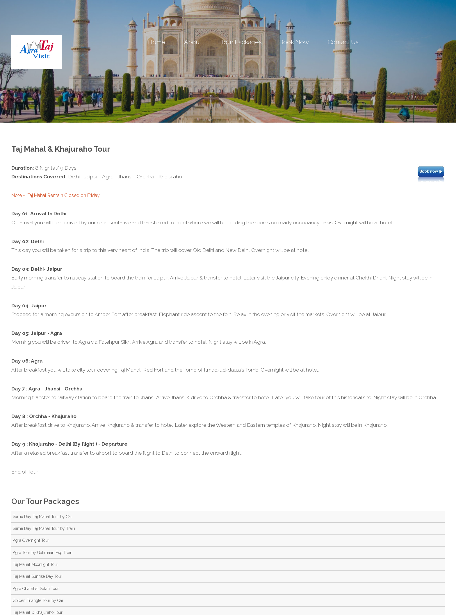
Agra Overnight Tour (31, 540)
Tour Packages (241, 42)
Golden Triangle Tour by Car (38, 600)
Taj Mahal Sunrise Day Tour (37, 576)
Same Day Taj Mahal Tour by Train (44, 528)
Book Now (294, 42)
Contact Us (343, 42)
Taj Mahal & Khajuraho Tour (38, 612)
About (193, 42)
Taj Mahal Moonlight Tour (35, 564)
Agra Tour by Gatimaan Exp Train (42, 552)
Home (156, 42)
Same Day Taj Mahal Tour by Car (42, 516)
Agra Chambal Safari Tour (36, 588)
